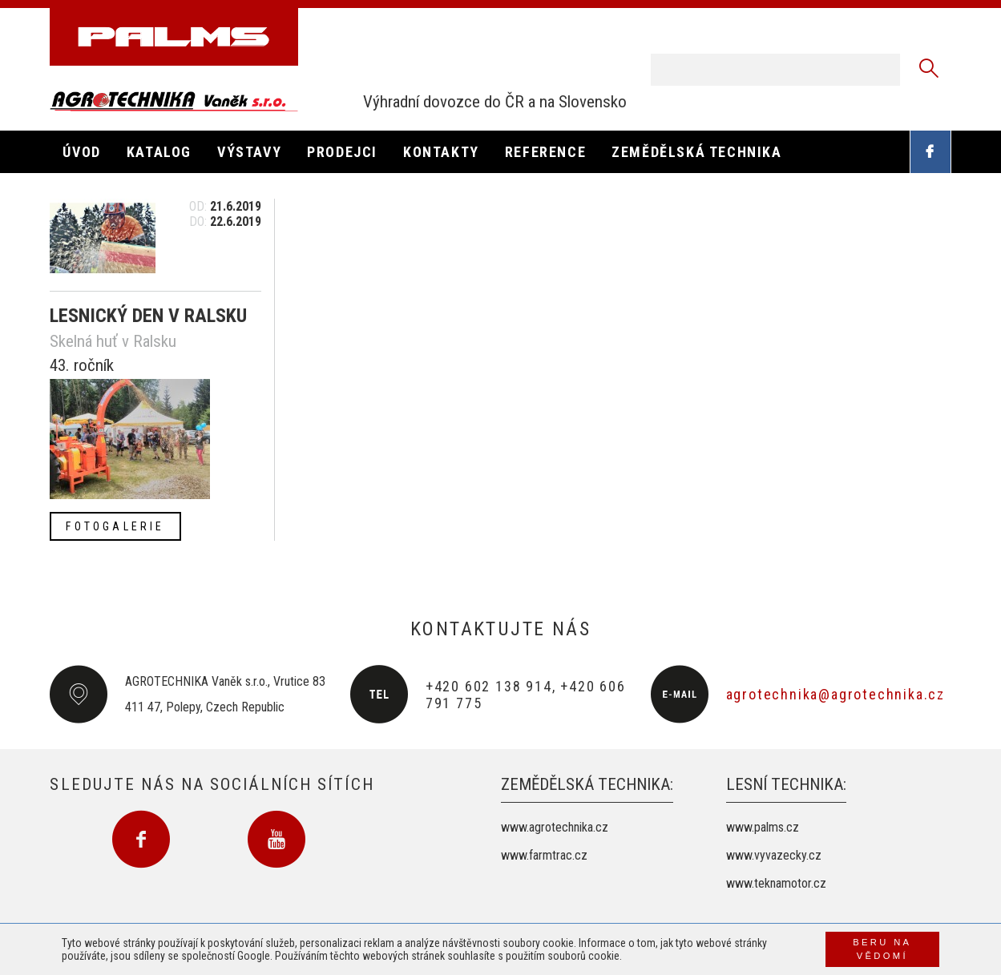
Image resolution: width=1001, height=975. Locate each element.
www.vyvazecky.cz (773, 855)
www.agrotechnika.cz (554, 827)
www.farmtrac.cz (544, 855)
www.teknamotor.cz (776, 883)
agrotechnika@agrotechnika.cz (835, 694)
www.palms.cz (762, 827)
